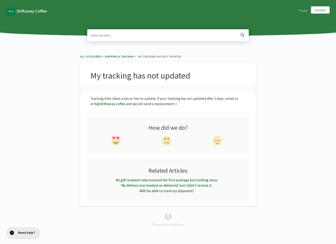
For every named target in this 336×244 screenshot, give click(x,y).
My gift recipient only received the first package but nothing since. (167, 180)
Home (303, 10)
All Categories (91, 56)
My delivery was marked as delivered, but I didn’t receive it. (166, 185)
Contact (320, 10)
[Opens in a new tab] (168, 216)
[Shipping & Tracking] (119, 56)
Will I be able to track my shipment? (166, 191)
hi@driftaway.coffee (110, 104)
